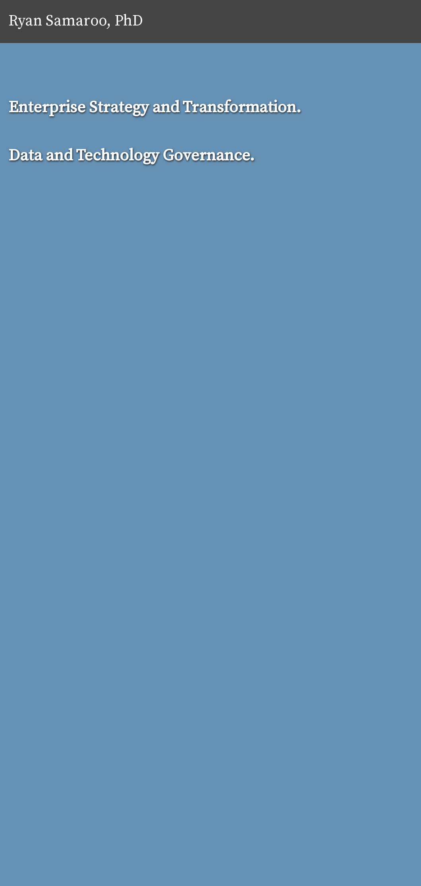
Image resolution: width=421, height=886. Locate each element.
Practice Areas (344, 21)
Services (290, 21)
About (250, 21)
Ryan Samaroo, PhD (75, 21)
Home (216, 21)
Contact (398, 21)
